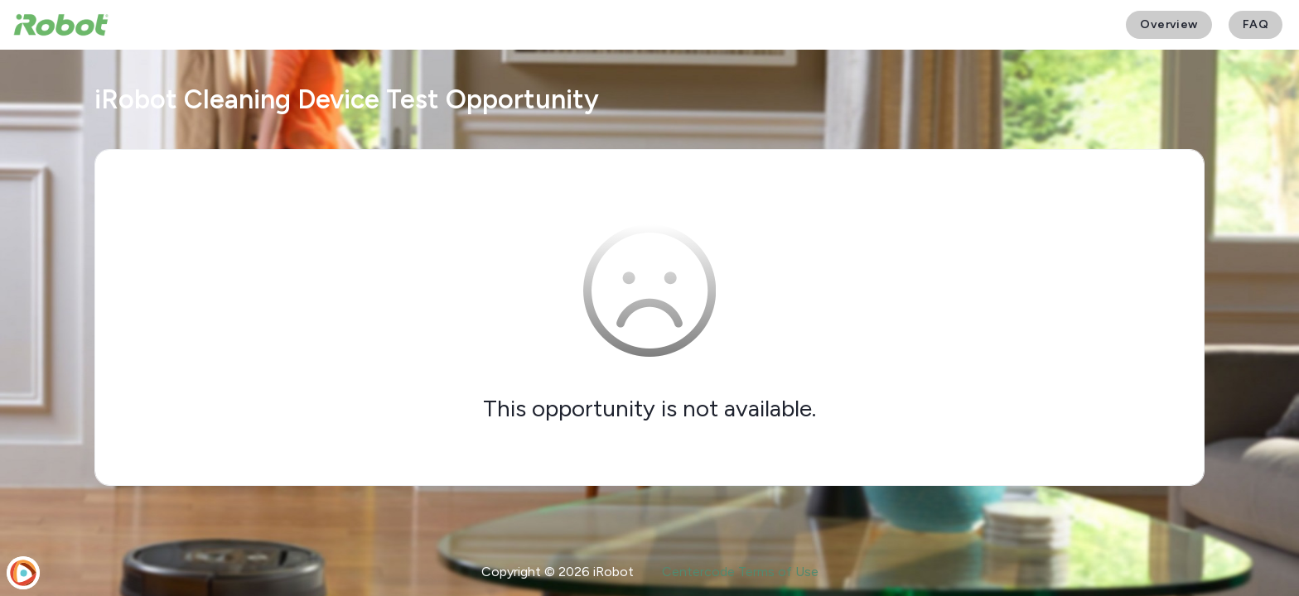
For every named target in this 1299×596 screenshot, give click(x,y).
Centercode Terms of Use (740, 571)
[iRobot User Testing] (61, 25)
